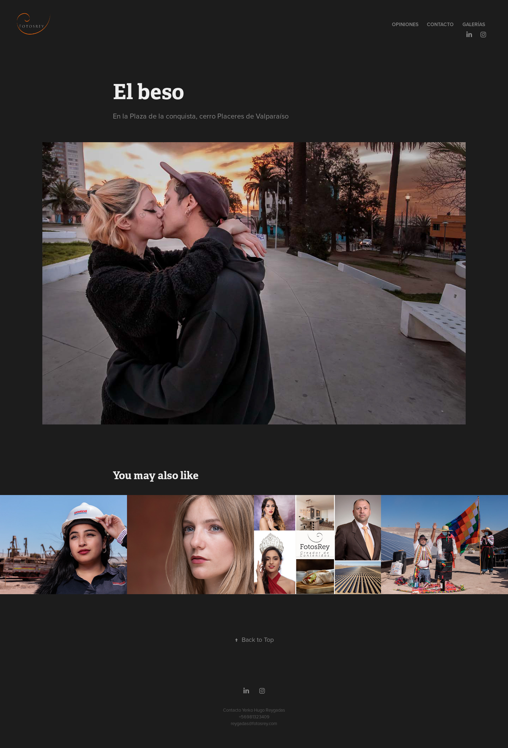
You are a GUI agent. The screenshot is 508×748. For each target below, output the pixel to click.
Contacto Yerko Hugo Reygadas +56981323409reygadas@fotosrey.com (254, 716)
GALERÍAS (473, 24)
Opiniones (405, 24)
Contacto (440, 24)
